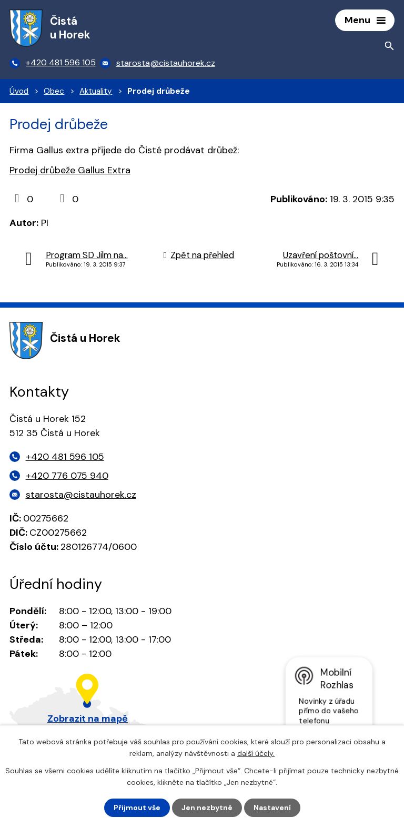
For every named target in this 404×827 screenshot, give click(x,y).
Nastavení (272, 807)
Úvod (18, 91)
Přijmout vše (137, 807)
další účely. (256, 753)
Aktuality (95, 91)
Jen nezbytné (207, 807)
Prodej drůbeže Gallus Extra (69, 170)
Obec (54, 91)
